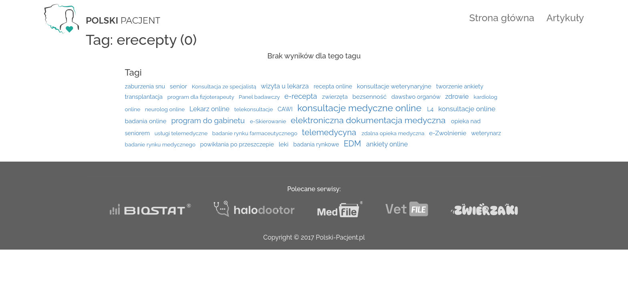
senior (179, 86)
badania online (146, 121)
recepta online (334, 86)
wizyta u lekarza (285, 86)
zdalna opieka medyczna (394, 133)
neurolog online (165, 109)
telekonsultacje (254, 109)
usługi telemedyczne (182, 133)
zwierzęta (335, 96)
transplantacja (144, 96)
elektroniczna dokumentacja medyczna (369, 120)
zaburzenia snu (146, 86)
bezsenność (370, 96)
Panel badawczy (260, 97)
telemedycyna (330, 132)
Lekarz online (210, 109)
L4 (431, 109)
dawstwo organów (416, 96)
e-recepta (301, 96)
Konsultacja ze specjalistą (225, 86)
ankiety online (387, 144)
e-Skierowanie (269, 121)
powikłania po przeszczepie (238, 144)
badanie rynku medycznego (161, 144)
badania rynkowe (316, 144)
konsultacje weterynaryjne (395, 86)
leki (284, 144)
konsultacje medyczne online (360, 107)
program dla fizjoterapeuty (201, 97)
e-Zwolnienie (448, 133)
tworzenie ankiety (459, 86)
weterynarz (486, 133)
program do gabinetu (208, 120)
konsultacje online (466, 109)
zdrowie (457, 96)
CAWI (286, 109)
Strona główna (502, 18)
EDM (353, 143)
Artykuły (565, 18)
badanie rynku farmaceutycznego (255, 133)
